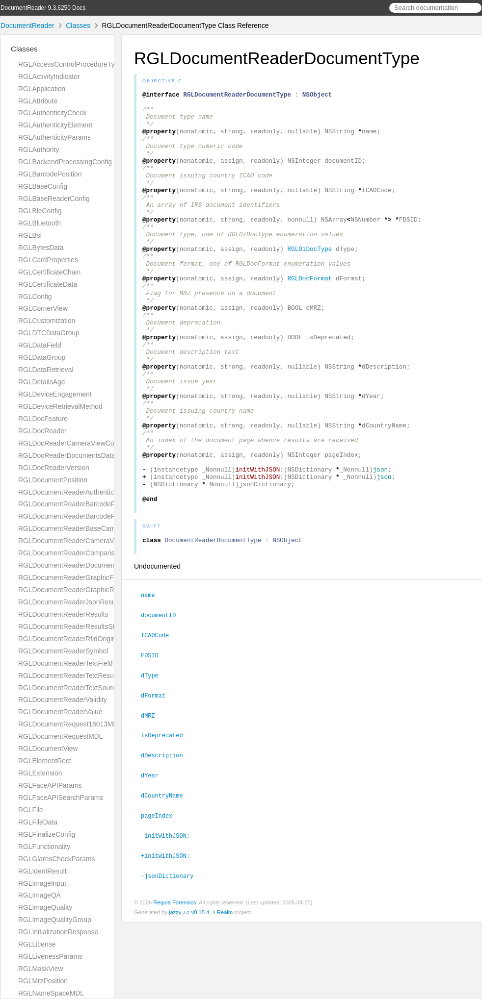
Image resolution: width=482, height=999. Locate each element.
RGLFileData (37, 822)
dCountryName (166, 874)
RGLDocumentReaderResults (63, 614)
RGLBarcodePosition (49, 174)
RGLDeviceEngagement (54, 394)
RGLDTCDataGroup (49, 333)
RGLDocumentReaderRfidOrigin (67, 639)
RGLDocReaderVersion (53, 468)
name (152, 678)
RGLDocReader (42, 431)
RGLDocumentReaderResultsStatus (73, 626)
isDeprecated (166, 815)
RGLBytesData (40, 247)
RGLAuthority (38, 149)
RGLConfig (35, 296)
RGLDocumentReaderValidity (62, 699)
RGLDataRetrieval (45, 370)
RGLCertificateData (47, 284)
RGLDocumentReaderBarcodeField (72, 504)
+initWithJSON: (169, 933)
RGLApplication (41, 89)
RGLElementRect (44, 761)
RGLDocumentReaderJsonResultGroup (78, 602)
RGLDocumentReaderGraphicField (71, 577)
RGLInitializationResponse (58, 932)
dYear (154, 854)
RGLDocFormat (309, 316)
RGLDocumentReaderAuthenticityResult (79, 492)
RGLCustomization (46, 321)
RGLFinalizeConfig (46, 834)
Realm (225, 989)
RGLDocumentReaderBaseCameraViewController (93, 528)
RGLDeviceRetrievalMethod (60, 406)
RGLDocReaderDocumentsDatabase (74, 455)
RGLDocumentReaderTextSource (68, 688)
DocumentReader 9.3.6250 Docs (42, 7)
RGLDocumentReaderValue (60, 712)
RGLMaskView (40, 969)
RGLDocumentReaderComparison (70, 553)
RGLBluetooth (39, 223)
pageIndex (160, 894)
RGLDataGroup (41, 357)
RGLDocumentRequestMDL (60, 736)
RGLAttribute (37, 101)
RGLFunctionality (44, 846)
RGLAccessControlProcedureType (70, 64)
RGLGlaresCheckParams (56, 859)
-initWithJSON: (169, 913)
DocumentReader (27, 25)
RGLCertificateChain (49, 272)
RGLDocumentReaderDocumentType (74, 565)
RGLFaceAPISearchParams (60, 797)
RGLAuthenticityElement (55, 125)
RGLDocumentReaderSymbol (63, 651)
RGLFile (30, 810)
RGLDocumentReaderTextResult (67, 675)
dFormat (157, 776)
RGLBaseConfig (42, 186)
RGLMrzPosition (43, 981)
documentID (162, 698)
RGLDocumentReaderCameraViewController (86, 541)
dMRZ (152, 796)
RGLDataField (39, 345)
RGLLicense (36, 944)
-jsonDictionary (171, 952)
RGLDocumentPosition (52, 480)
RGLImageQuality (45, 907)
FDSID (154, 737)
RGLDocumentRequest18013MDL (70, 724)
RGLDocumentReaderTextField (65, 663)
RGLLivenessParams (50, 956)
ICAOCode (159, 718)
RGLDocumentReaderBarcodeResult (74, 516)
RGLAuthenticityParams (54, 137)
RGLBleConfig (40, 211)
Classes (78, 25)
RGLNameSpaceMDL (51, 993)
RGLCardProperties (48, 260)
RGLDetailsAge (41, 382)
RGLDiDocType (309, 280)
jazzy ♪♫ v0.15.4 (189, 989)
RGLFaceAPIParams (49, 785)
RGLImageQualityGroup (54, 920)
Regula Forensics (174, 979)
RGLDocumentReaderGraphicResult (73, 590)
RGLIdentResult (42, 871)
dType (154, 757)
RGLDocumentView (48, 748)
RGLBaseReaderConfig (54, 198)
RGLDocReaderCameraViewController (76, 443)
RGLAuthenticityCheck (52, 113)
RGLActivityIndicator (49, 76)
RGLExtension (40, 773)
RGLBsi (30, 235)
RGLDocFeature (43, 419)
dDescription (166, 835)
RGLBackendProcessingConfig (65, 162)
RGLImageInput (42, 883)
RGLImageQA (39, 895)
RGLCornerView (43, 308)
